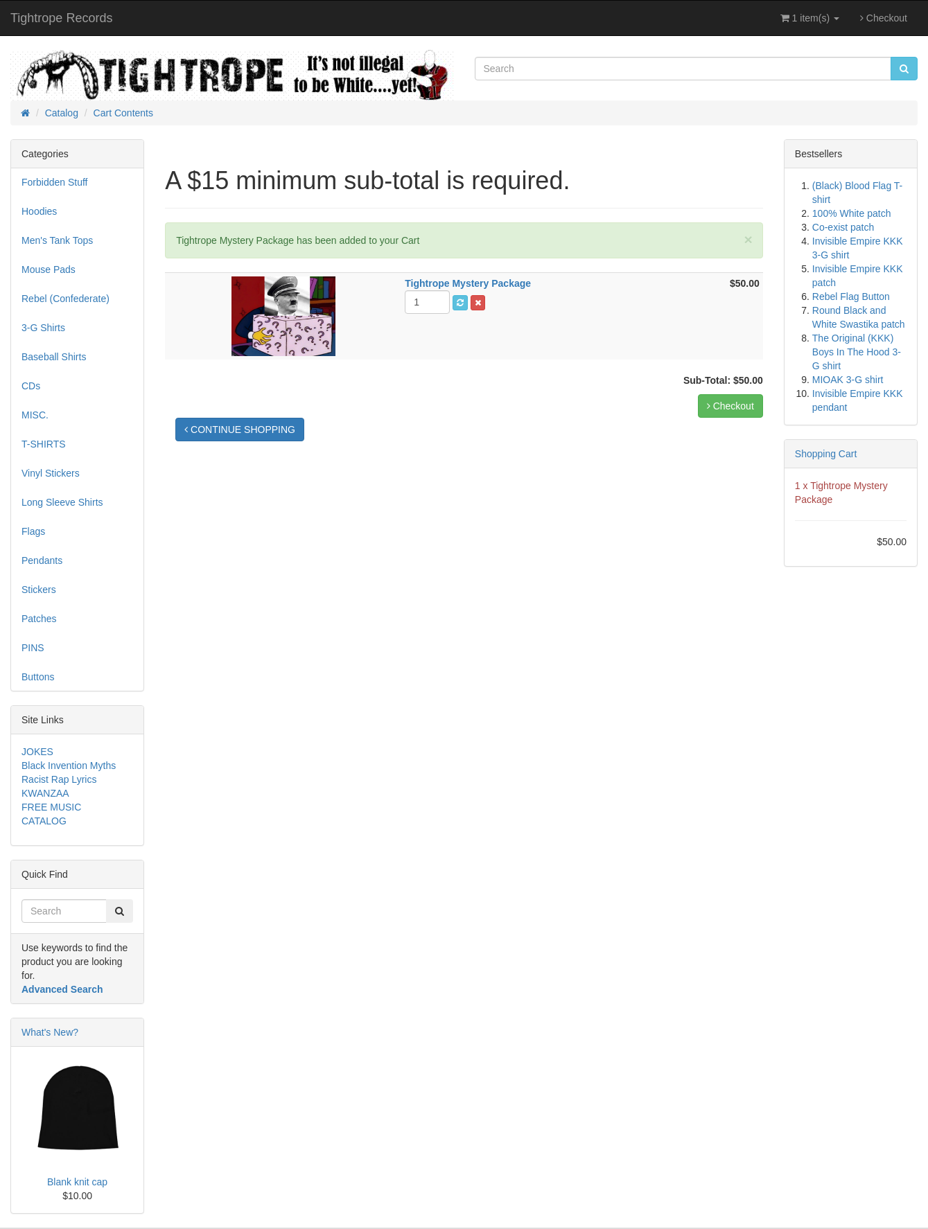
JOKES (37, 751)
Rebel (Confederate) (65, 298)
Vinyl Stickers (50, 473)
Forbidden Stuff (54, 182)
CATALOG (44, 820)
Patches (39, 618)
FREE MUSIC (51, 807)
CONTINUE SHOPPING (239, 429)
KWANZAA (45, 793)
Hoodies (39, 211)
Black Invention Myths (68, 765)
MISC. (35, 415)
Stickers (38, 589)
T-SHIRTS (43, 444)
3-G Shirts (43, 327)
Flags (33, 531)
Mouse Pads (48, 269)
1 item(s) (809, 18)
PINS (32, 647)
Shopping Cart (826, 453)
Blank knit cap (77, 1181)
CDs (30, 385)
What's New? (49, 1032)
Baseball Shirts (53, 356)
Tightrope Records (61, 18)
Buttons (37, 676)
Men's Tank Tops (57, 240)
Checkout (883, 18)
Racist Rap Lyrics (58, 779)
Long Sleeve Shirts (62, 502)
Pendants (41, 560)
